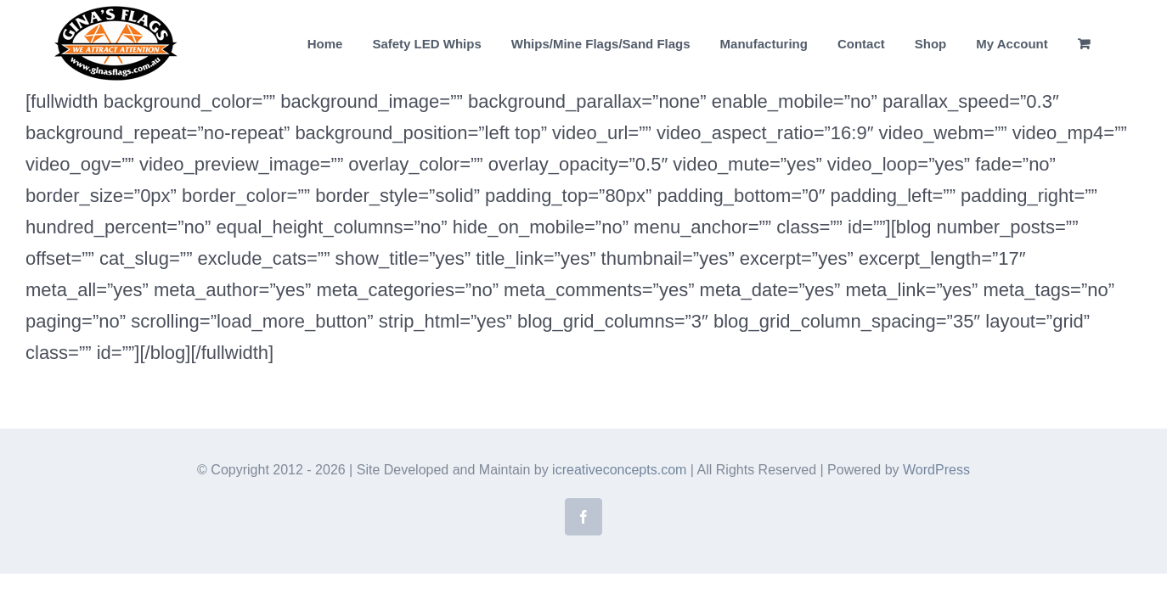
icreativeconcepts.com (619, 469)
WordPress (936, 469)
